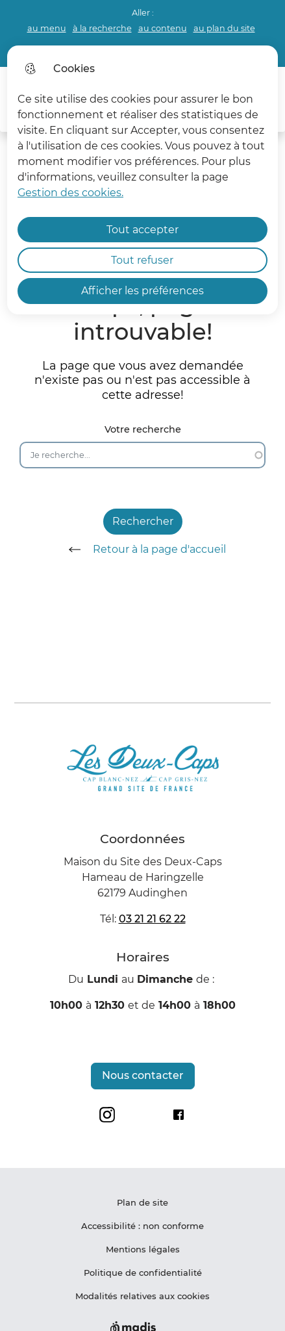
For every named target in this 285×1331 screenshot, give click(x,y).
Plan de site (142, 1202)
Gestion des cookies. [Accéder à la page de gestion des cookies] (70, 192)
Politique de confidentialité (143, 1272)
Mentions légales (143, 1249)
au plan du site (224, 28)
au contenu (162, 28)
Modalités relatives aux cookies (142, 1296)
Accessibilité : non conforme (142, 1226)
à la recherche (102, 28)
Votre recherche (143, 429)
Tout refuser (142, 260)
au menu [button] (46, 28)
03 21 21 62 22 (152, 919)
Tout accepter (142, 229)
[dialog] (142, 179)
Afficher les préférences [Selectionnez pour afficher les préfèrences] (142, 291)
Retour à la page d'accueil (143, 549)
